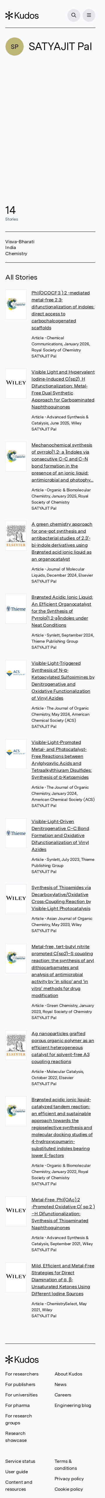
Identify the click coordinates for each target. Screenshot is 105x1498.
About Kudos (68, 1374)
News (60, 1384)
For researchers (21, 1374)
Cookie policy (69, 1489)
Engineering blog (73, 1405)
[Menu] (89, 15)
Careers (63, 1395)
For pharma (17, 1405)
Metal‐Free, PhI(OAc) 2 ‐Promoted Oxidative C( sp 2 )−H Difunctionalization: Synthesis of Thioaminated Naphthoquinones (63, 1213)
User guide (16, 1471)
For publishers (20, 1384)
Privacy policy (69, 1478)
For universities (21, 1395)
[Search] (73, 15)
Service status (20, 1461)
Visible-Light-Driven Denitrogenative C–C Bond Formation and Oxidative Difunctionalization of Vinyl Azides (60, 835)
